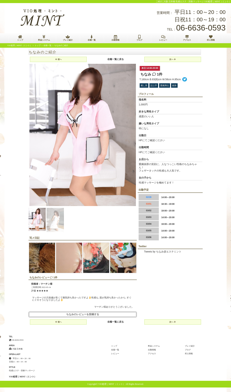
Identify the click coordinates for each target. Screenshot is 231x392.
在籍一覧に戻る (115, 59)
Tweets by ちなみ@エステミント (162, 251)
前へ (58, 59)
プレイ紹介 (68, 38)
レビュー (163, 38)
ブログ (139, 38)
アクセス (187, 38)
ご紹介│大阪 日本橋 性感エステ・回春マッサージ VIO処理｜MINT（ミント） (193, 1)
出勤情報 (115, 38)
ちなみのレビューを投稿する (82, 314)
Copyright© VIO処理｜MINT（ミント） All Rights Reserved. (115, 384)
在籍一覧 (91, 38)
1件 (157, 74)
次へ (172, 59)
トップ (20, 38)
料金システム (44, 38)
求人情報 (210, 38)
